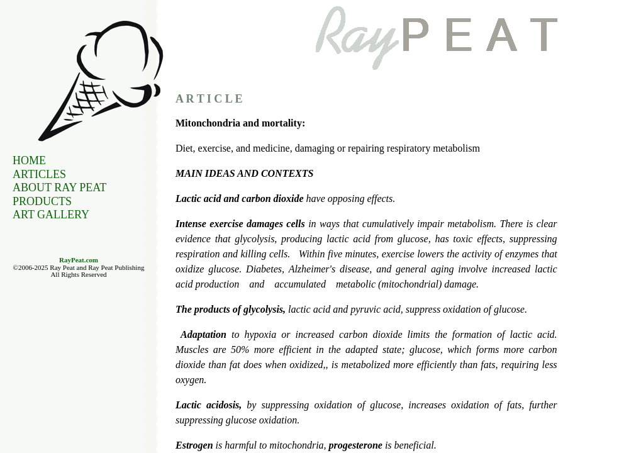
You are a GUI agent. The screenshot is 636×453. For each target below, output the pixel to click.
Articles (39, 174)
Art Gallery (51, 214)
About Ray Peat (59, 187)
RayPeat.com (78, 260)
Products (42, 201)
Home (29, 160)
